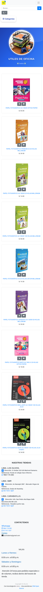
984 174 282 (7, 528)
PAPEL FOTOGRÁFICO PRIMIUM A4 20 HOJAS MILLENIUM (21, 149)
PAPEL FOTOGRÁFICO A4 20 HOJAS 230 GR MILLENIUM (21, 279)
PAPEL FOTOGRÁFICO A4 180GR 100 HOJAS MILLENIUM (21, 236)
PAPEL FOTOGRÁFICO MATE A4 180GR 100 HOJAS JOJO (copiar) (21, 448)
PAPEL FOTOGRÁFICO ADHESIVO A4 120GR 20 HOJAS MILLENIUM (21, 320)
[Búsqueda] (39, 8)
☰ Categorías (9, 19)
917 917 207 (8, 491)
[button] (4, 13)
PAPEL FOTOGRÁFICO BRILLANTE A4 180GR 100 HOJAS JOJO (21, 406)
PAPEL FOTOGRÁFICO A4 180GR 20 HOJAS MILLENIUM (21, 193)
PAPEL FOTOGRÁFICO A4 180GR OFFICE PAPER (21, 108)
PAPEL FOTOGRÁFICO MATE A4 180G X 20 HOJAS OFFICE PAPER (21, 363)
